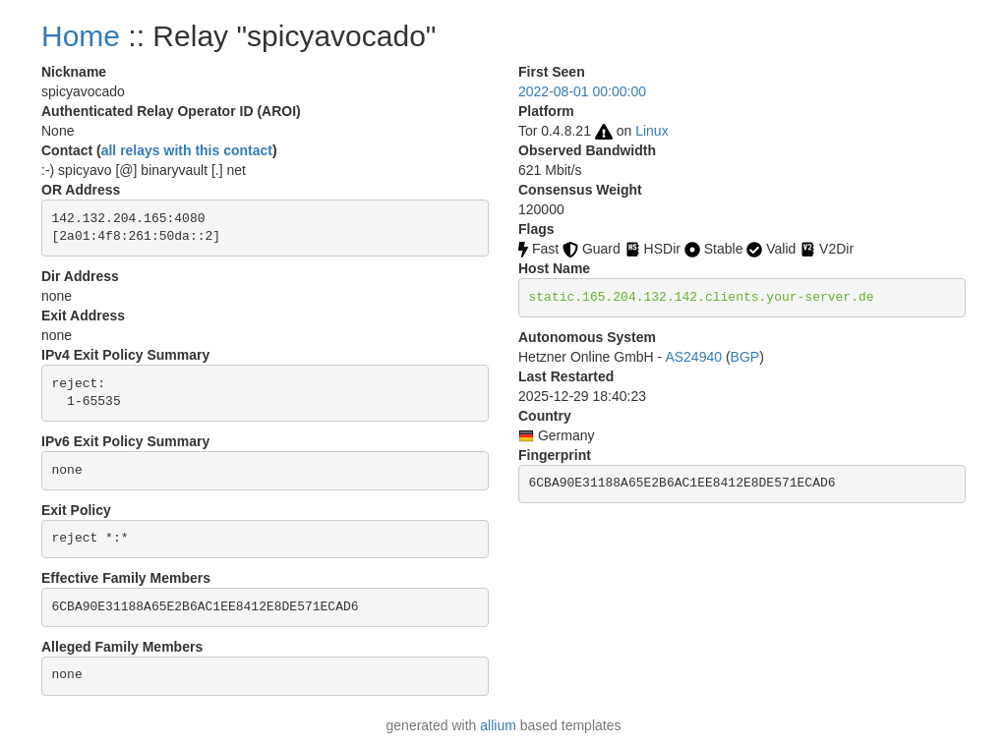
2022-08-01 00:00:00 (582, 91)
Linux (651, 131)
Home (80, 36)
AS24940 (693, 357)
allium (498, 725)
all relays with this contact (186, 150)
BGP (745, 357)
